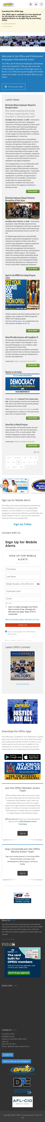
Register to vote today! (13, 372)
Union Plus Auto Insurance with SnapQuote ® (21, 337)
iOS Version (8, 26)
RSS (38, 452)
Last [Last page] (21, 467)
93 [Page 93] (8, 467)
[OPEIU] (8, 4)
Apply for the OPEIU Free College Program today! (20, 276)
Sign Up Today (22, 524)
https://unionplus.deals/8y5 (24, 441)
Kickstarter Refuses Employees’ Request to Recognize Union (20, 106)
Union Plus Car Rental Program (16, 424)
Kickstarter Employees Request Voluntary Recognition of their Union (20, 199)
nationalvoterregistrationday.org (21, 409)
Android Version (9, 24)
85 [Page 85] (30, 458)
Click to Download (22, 684)
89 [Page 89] (19, 462)
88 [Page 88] (13, 462)
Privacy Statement (28, 1115)
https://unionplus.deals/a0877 (25, 361)
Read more (32, 191)
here (25, 824)
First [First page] (9, 458)
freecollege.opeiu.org (16, 321)
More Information (8, 939)
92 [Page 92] (34, 462)
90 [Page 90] (24, 462)
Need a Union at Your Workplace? (16, 1061)
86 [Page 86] (36, 458)
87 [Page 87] (8, 462)
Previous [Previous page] (17, 458)
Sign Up (22, 833)
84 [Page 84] (25, 458)
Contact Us (7, 1055)
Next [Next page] (14, 467)
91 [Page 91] (29, 462)
